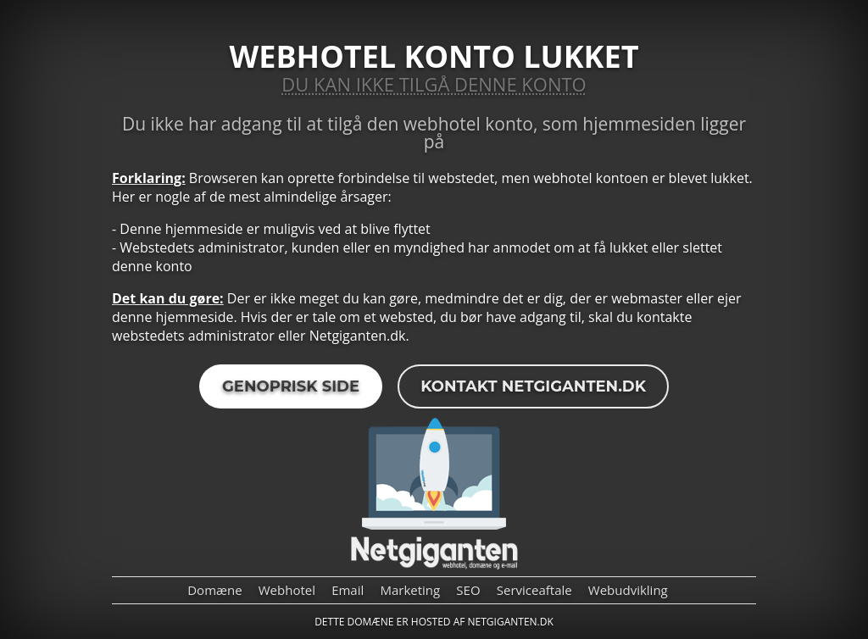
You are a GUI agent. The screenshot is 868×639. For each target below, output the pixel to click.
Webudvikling (628, 589)
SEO (468, 589)
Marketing (410, 589)
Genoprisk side (290, 386)
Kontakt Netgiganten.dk (533, 386)
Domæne (214, 589)
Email (347, 589)
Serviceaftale (534, 589)
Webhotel (287, 589)
